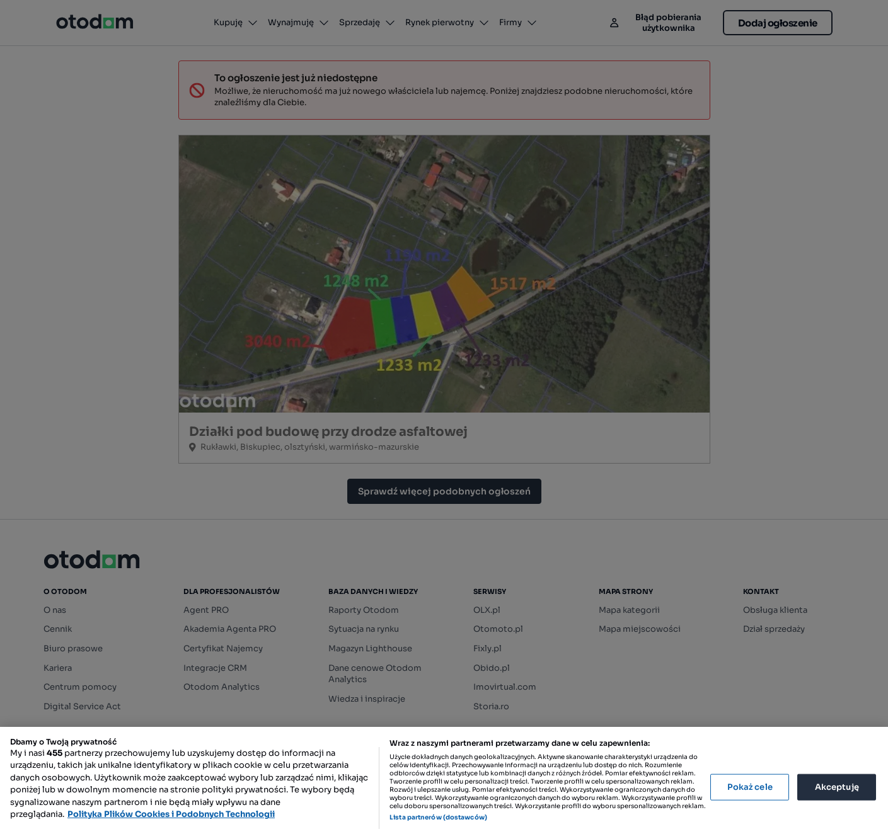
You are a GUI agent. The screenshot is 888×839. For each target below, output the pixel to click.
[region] (444, 783)
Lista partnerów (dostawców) (438, 817)
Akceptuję (837, 787)
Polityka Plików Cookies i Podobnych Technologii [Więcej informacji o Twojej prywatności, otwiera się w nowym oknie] (171, 814)
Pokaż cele (750, 787)
